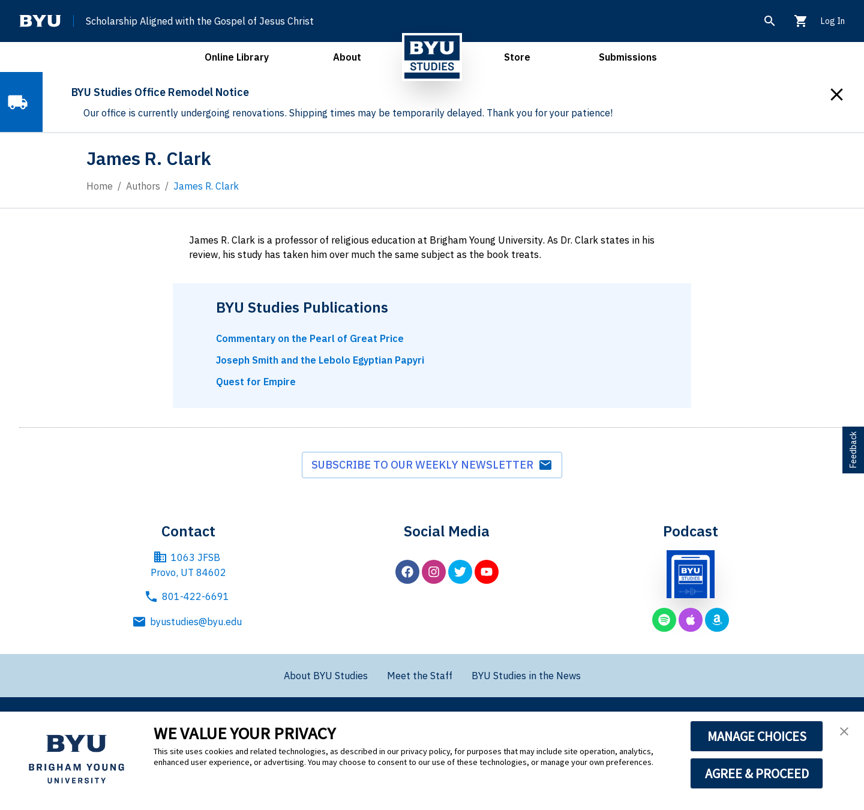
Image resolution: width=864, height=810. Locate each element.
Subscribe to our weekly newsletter (432, 465)
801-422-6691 (186, 596)
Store (517, 57)
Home (99, 186)
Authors (143, 186)
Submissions (628, 57)
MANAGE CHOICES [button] (756, 736)
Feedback (853, 450)
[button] (844, 731)
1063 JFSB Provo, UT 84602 (188, 564)
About (347, 57)
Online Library (237, 57)
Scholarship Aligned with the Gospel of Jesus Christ (200, 21)
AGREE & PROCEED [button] (757, 773)
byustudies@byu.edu (189, 621)
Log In (832, 21)
